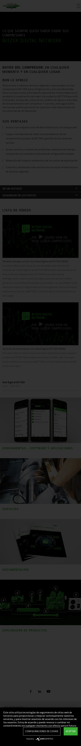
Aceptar (71, 731)
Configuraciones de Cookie (41, 731)
